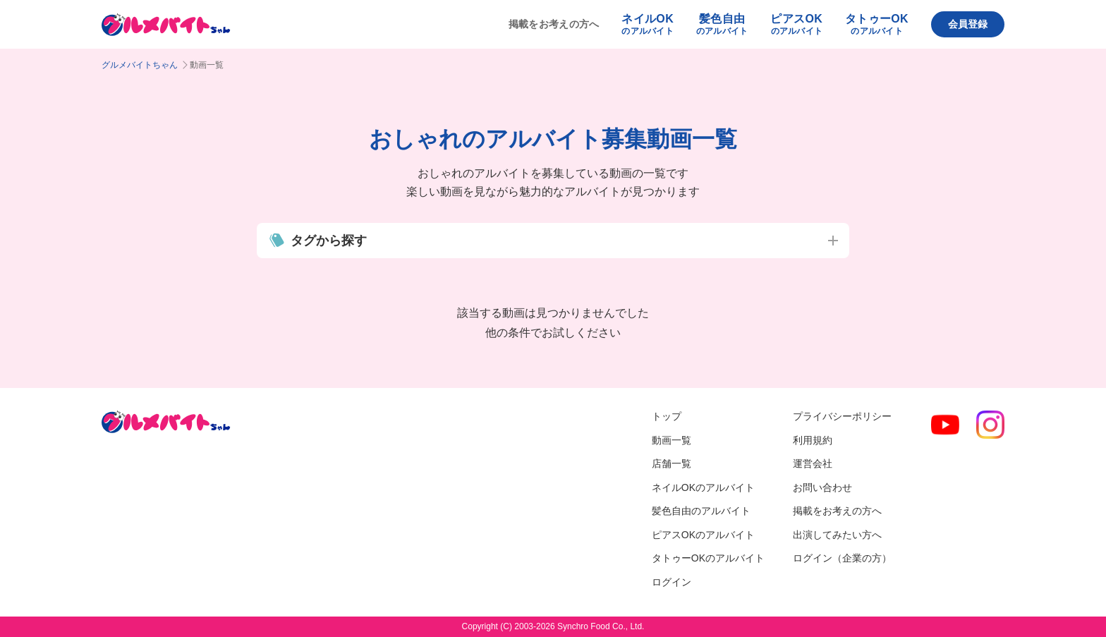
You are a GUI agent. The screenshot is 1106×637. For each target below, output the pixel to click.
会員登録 (968, 24)
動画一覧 (671, 440)
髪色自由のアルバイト (701, 510)
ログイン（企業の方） (842, 558)
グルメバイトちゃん (140, 65)
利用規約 (812, 440)
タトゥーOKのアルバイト (708, 558)
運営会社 (812, 463)
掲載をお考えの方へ (554, 24)
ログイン (671, 582)
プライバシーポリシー (842, 416)
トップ (666, 416)
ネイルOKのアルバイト (703, 487)
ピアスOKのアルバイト (703, 534)
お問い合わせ (822, 487)
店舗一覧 (671, 463)
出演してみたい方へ (837, 534)
